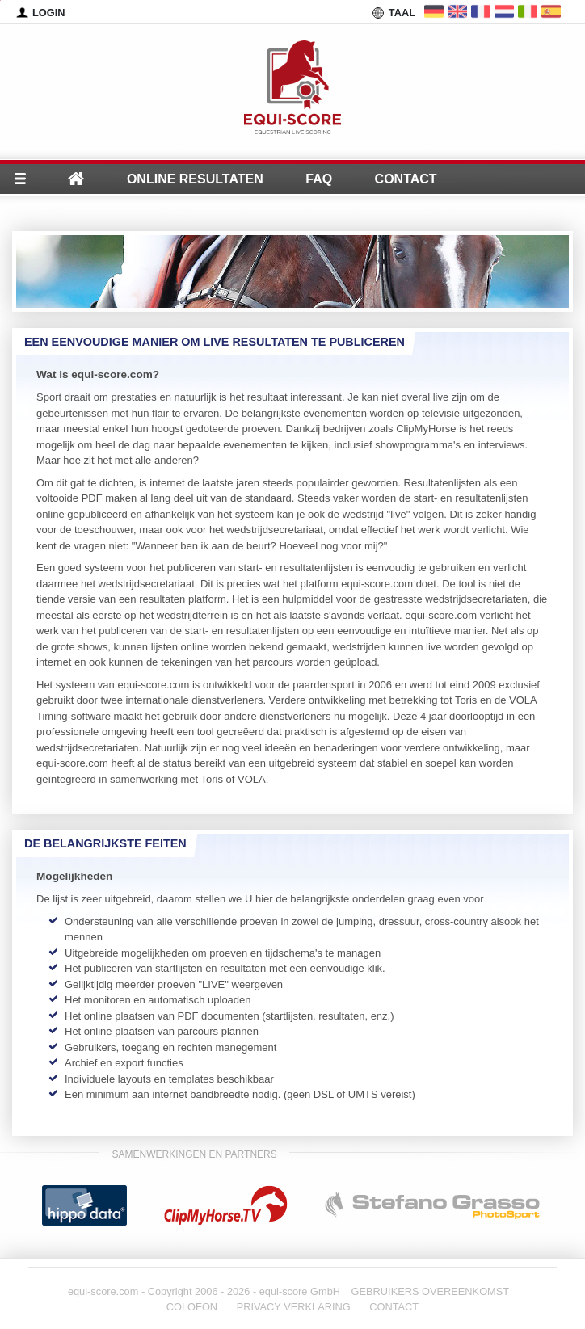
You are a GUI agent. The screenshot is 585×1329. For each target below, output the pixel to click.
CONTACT (394, 1307)
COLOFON (191, 1307)
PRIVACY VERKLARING (294, 1307)
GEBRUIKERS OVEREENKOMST (430, 1291)
